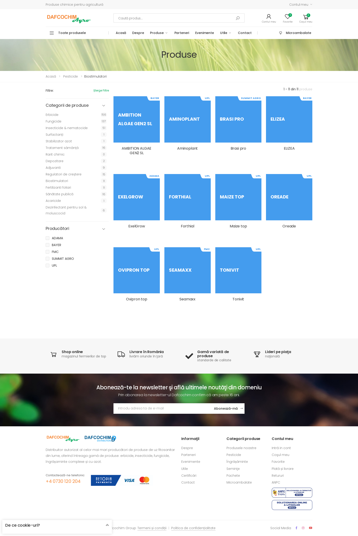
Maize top (238, 226)
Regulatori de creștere (64, 174)
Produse (156, 33)
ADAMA (57, 238)
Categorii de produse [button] (67, 105)
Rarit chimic (55, 154)
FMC (55, 252)
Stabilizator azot (59, 141)
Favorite (278, 461)
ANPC (276, 482)
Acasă (121, 33)
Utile (223, 33)
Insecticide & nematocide (67, 128)
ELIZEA (289, 148)
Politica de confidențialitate (193, 528)
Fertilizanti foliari (58, 187)
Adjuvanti (53, 167)
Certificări (188, 475)
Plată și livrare (283, 468)
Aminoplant (187, 148)
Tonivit (238, 299)
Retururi (278, 475)
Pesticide (70, 76)
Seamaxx (187, 299)
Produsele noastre (241, 448)
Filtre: (50, 90)
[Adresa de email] (162, 408)
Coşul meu (280, 455)
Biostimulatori (57, 181)
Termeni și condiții (151, 528)
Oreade (289, 226)
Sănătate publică (59, 194)
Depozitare (54, 161)
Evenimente (204, 33)
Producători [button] (57, 228)
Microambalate (298, 33)
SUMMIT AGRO (63, 258)
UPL (54, 265)
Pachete (233, 475)
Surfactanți (54, 134)
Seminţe (233, 468)
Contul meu (298, 4)
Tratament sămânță (62, 148)
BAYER (56, 245)
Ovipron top (136, 299)
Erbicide (52, 114)
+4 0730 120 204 (63, 481)
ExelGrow (136, 226)
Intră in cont (281, 448)
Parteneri (181, 33)
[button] (305, 18)
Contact (245, 33)
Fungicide (53, 121)
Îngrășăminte (237, 461)
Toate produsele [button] (72, 33)
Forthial (187, 226)
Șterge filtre (101, 90)
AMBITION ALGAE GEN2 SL (136, 151)
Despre (138, 33)
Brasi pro (238, 148)
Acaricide (53, 200)
